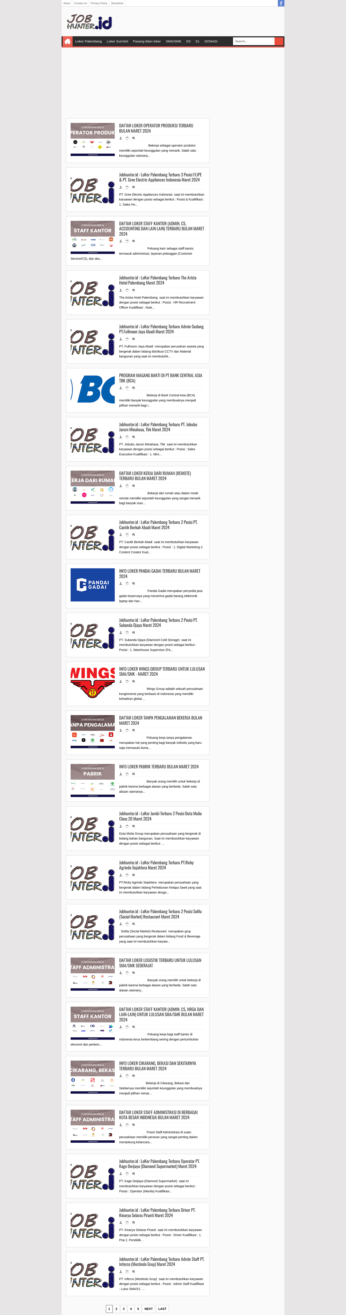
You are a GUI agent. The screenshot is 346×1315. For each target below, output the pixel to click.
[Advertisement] (173, 83)
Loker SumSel (117, 41)
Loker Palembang (88, 41)
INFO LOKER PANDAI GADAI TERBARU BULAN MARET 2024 (159, 573)
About (66, 3)
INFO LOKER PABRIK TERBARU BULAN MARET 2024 (159, 766)
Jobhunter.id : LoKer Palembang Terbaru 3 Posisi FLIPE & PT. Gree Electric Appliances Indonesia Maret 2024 (160, 177)
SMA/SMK (173, 41)
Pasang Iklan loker (147, 41)
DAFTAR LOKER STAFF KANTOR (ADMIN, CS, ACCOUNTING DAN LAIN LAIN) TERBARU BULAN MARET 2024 (161, 229)
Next (149, 1309)
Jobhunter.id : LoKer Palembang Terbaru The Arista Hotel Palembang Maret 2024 (157, 280)
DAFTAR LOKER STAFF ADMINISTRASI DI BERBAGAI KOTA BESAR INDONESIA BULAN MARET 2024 (158, 1115)
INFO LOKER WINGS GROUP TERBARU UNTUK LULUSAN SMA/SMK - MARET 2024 (162, 671)
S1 (198, 41)
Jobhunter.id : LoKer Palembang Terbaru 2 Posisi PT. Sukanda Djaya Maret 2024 (158, 622)
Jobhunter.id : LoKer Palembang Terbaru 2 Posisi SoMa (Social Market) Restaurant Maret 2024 (160, 914)
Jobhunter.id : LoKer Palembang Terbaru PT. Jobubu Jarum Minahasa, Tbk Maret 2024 (158, 427)
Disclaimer (117, 3)
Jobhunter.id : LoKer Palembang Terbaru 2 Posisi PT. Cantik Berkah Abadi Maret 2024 (158, 524)
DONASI (210, 41)
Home (68, 41)
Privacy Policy (99, 3)
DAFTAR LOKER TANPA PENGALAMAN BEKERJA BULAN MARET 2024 (160, 720)
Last (162, 1309)
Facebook (281, 3)
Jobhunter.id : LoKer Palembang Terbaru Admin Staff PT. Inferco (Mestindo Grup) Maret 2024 (162, 1261)
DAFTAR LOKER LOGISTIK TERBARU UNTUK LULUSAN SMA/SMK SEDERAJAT (160, 963)
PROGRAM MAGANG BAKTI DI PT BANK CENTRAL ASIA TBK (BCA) (160, 378)
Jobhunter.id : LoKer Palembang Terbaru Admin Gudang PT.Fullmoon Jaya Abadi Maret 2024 (161, 329)
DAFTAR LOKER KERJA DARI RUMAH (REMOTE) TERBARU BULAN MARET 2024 (155, 476)
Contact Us (80, 3)
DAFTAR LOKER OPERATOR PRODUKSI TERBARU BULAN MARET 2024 (156, 128)
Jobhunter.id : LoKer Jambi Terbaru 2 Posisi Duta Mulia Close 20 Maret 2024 (160, 816)
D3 (188, 41)
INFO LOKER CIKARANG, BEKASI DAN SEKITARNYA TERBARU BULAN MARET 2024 (157, 1066)
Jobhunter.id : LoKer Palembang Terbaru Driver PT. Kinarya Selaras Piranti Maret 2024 (157, 1212)
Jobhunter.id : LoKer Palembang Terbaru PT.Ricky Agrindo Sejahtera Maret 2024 (156, 865)
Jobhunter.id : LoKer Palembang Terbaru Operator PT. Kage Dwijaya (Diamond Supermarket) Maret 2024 (159, 1163)
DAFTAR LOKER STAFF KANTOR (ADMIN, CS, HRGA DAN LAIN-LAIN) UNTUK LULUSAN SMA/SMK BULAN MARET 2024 (161, 1014)
